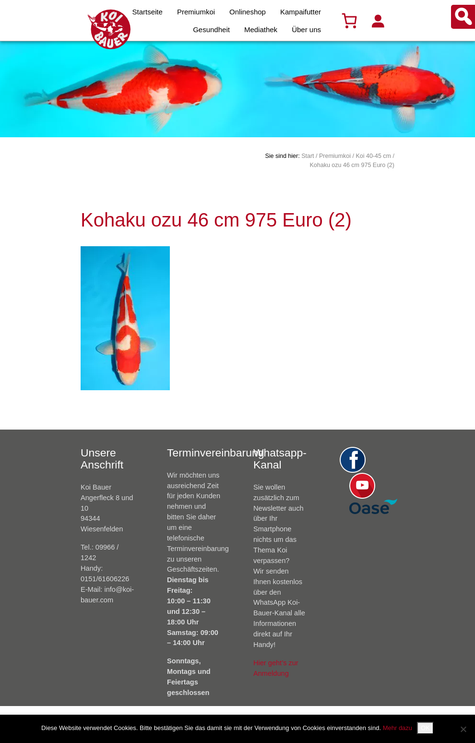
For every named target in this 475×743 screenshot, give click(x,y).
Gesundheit (211, 29)
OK (425, 727)
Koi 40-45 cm (373, 156)
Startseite (147, 12)
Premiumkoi (196, 12)
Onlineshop (247, 12)
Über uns (306, 29)
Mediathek (260, 29)
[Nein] (463, 729)
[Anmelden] (377, 20)
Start (307, 156)
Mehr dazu (397, 727)
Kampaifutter (300, 12)
